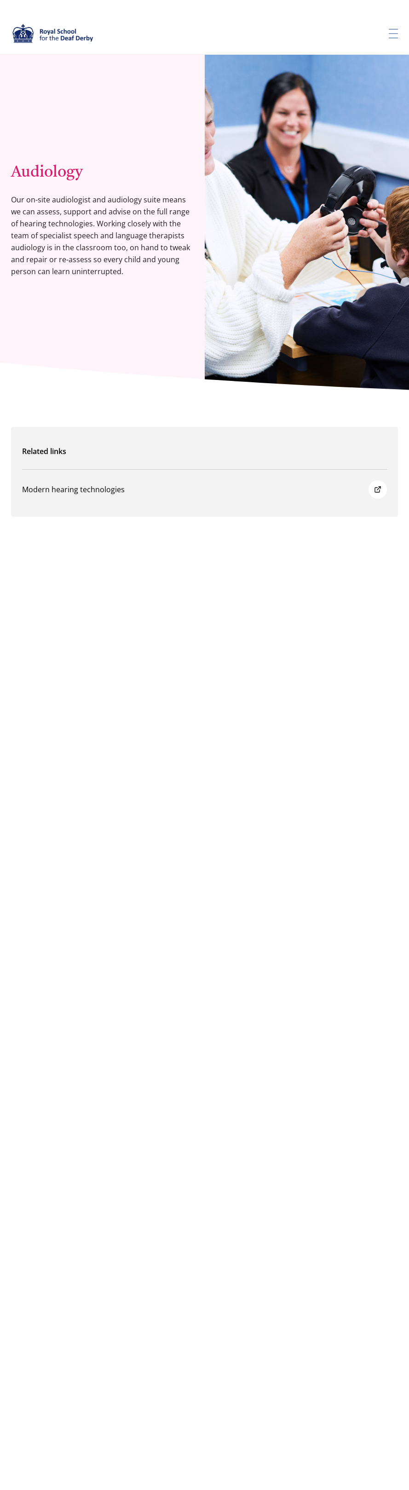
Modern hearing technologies (204, 489)
